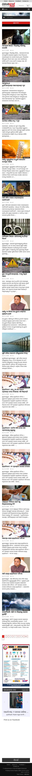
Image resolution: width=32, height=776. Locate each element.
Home (5, 1)
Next (26, 636)
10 (22, 636)
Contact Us (25, 1)
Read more (26, 43)
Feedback (18, 1)
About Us (11, 1)
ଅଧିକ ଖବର (25, 690)
